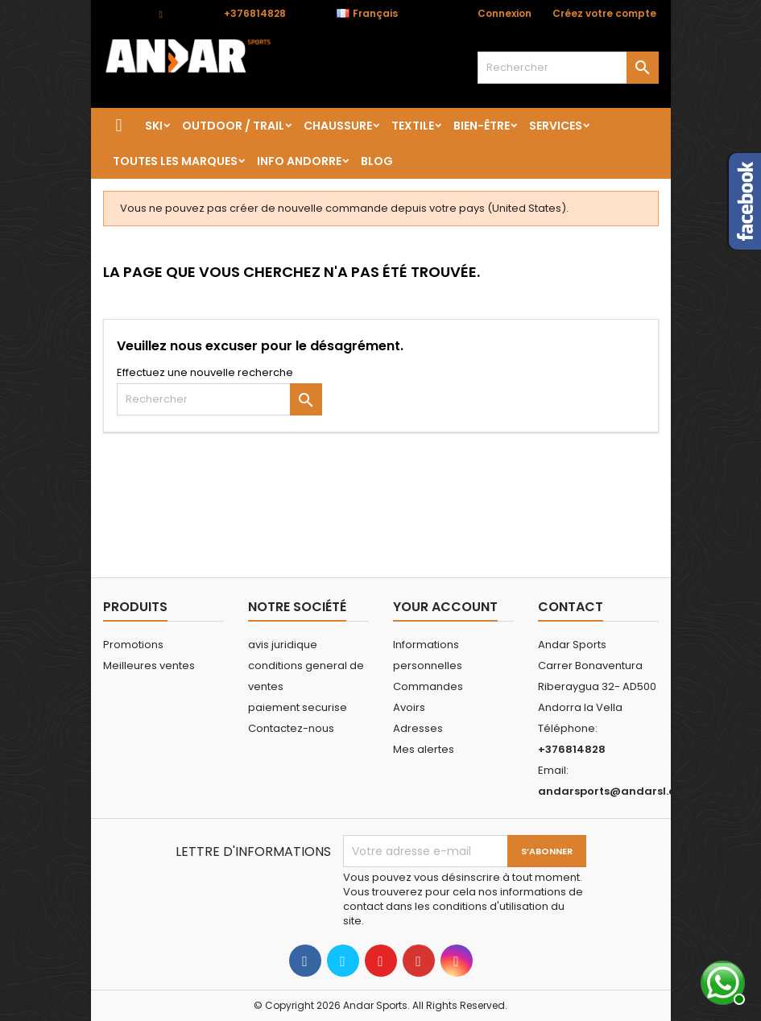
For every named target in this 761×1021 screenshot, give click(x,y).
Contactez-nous (291, 728)
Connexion (504, 13)
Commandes (428, 686)
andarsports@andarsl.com (615, 791)
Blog (377, 161)
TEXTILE (412, 126)
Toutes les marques (175, 161)
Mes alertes (423, 749)
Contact (123, 13)
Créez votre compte (604, 13)
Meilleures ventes (149, 665)
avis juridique (282, 644)
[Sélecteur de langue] (376, 13)
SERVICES (555, 126)
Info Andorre (299, 161)
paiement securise (297, 707)
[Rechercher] (568, 68)
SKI (154, 126)
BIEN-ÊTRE (481, 126)
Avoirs (409, 707)
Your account (445, 606)
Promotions (133, 644)
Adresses (418, 728)
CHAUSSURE (338, 126)
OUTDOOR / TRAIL (233, 126)
